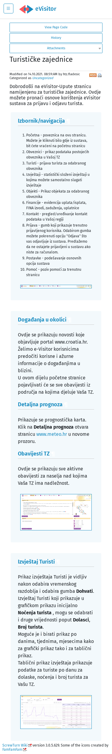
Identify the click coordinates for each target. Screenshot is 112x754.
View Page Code (56, 27)
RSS (93, 74)
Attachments (56, 48)
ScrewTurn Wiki (14, 745)
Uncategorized (42, 78)
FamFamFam (12, 749)
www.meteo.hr (51, 434)
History (56, 38)
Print (100, 75)
